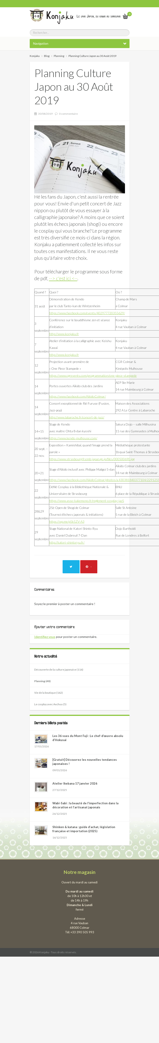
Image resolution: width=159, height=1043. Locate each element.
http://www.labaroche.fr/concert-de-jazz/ (76, 417)
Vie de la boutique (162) (48, 692)
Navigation (40, 43)
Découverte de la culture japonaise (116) (58, 669)
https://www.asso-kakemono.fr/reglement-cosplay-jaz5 (86, 501)
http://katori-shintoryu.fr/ (67, 542)
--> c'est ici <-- (63, 278)
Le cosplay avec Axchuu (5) (50, 704)
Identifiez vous (44, 637)
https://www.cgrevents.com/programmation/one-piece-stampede (93, 375)
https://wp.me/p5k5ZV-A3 (66, 521)
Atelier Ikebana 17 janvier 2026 (74, 783)
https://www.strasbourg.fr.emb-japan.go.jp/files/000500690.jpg (92, 459)
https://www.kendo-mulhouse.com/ (73, 438)
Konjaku (35, 56)
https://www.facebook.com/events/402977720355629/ (87, 313)
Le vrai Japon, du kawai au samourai (98, 16)
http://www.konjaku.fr (64, 334)
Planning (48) (42, 681)
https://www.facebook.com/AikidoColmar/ (77, 396)
